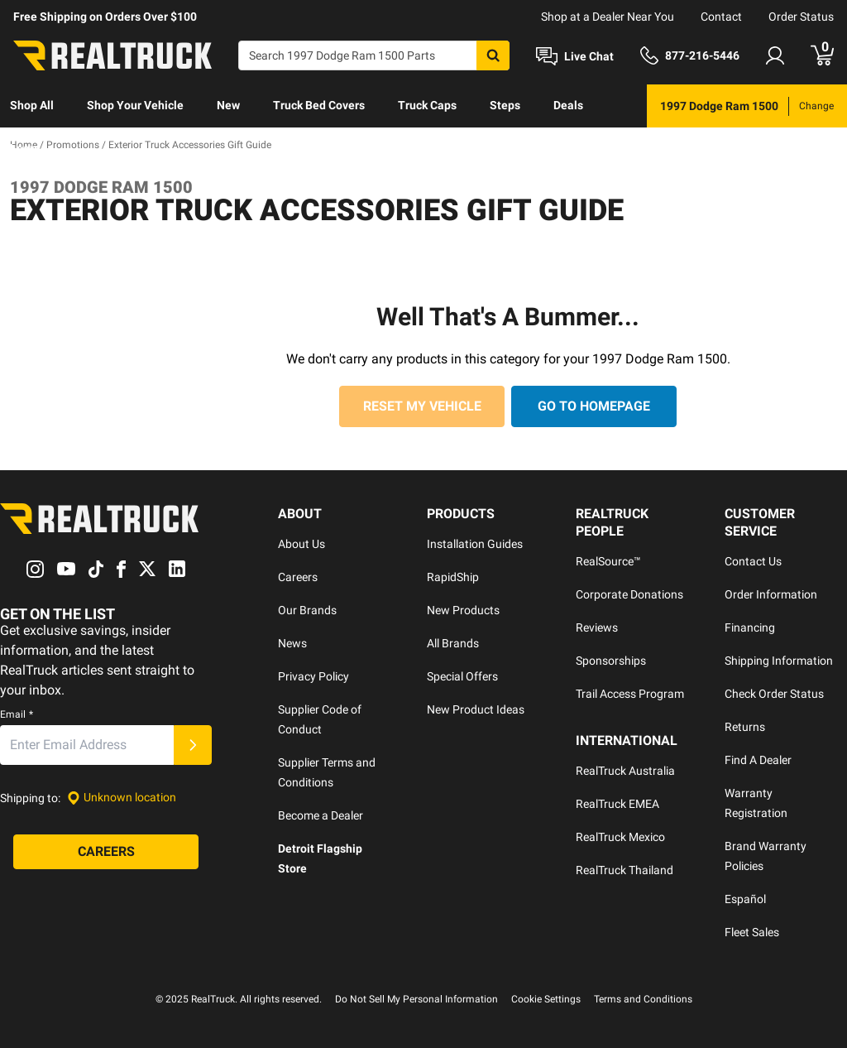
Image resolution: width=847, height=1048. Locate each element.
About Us (301, 543)
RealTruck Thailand (624, 870)
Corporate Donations (629, 594)
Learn (25, 148)
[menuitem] (32, 105)
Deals (568, 105)
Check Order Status (774, 693)
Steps (505, 105)
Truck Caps (427, 105)
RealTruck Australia (625, 770)
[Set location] (121, 797)
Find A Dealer (758, 760)
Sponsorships (611, 660)
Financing (750, 627)
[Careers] (106, 851)
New (228, 105)
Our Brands (307, 610)
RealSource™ (608, 561)
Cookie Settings (546, 999)
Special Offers (462, 676)
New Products (463, 610)
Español (745, 899)
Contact (721, 16)
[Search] (374, 55)
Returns (745, 726)
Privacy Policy (313, 676)
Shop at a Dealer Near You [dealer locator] (607, 16)
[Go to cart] (822, 55)
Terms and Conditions (643, 999)
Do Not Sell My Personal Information (416, 999)
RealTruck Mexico (620, 837)
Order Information (771, 594)
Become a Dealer (320, 815)
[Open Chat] (575, 56)
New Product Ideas (475, 709)
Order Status (801, 16)
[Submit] (193, 745)
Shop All (32, 105)
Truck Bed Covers (319, 105)
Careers (298, 577)
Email (16, 714)
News (292, 643)
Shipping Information (779, 660)
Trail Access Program (630, 693)
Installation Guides (475, 543)
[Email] (87, 745)
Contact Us (753, 561)
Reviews (597, 627)
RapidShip (453, 577)
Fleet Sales (752, 932)
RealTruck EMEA (617, 803)
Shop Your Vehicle (135, 105)
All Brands (453, 643)
